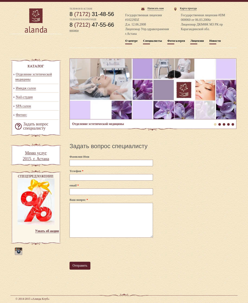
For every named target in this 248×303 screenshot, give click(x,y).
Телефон (76, 171)
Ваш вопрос (79, 199)
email (74, 185)
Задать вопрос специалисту (35, 126)
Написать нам (155, 8)
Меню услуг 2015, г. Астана (36, 156)
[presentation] (105, 250)
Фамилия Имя (79, 156)
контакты (74, 30)
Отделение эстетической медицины (153, 88)
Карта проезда (188, 8)
